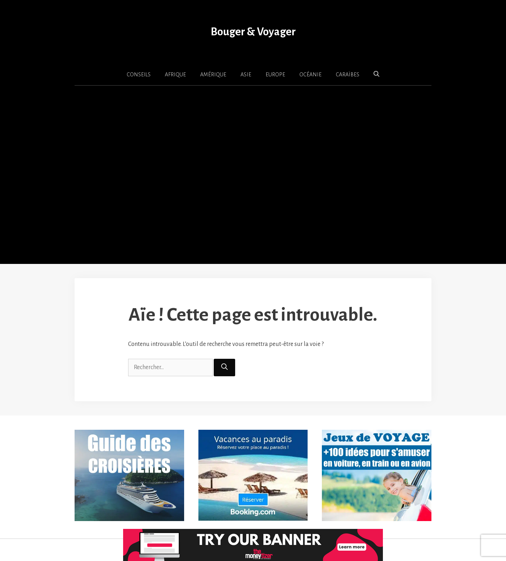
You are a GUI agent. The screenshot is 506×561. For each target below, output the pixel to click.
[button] (376, 74)
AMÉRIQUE (213, 74)
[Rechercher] (224, 367)
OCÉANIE (310, 74)
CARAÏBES (347, 74)
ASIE (246, 74)
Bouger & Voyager (253, 32)
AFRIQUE (175, 74)
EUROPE (275, 74)
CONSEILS (139, 74)
